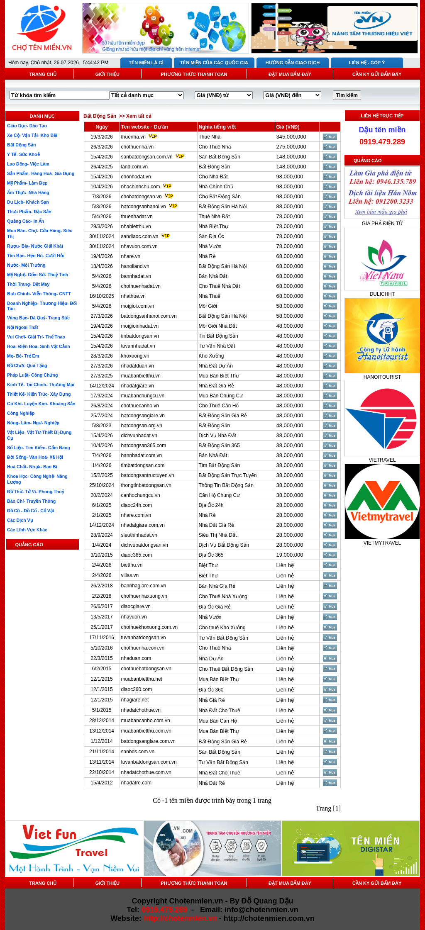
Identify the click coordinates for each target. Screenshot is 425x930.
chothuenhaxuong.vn (144, 596)
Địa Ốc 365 (211, 555)
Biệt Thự (208, 565)
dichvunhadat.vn (139, 435)
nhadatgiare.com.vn (143, 525)
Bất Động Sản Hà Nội (223, 206)
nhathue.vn (133, 296)
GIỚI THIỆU (107, 74)
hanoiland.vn (135, 266)
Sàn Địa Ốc (211, 236)
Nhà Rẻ (207, 256)
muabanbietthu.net (141, 679)
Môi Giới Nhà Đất (218, 326)
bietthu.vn (132, 565)
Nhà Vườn (210, 246)
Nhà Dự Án (211, 659)
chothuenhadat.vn (141, 286)
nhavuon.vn (134, 617)
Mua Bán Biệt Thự (219, 376)
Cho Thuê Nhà (215, 147)
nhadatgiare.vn (137, 386)
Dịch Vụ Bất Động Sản (224, 545)
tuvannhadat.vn (138, 346)
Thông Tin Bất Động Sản (226, 485)
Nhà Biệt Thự (213, 226)
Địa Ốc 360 (211, 690)
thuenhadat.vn (137, 216)
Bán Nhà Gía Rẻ (217, 586)
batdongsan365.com (143, 445)
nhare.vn (131, 256)
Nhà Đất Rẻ (212, 783)
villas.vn (130, 575)
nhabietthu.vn (136, 226)
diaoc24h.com (136, 505)
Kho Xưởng (211, 356)
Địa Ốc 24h (211, 505)
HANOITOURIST (382, 377)
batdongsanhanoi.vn (143, 206)
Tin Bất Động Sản (218, 336)
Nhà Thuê (209, 296)
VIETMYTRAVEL (382, 543)
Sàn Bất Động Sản (219, 157)
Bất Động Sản (214, 167)
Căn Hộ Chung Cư (219, 495)
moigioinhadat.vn (140, 326)
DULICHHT (382, 294)
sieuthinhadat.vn (139, 535)
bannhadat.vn (136, 276)
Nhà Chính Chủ (216, 187)
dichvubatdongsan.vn (144, 545)
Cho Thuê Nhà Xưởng (223, 596)
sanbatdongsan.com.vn (147, 157)
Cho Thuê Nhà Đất (219, 286)
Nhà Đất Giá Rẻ (216, 386)
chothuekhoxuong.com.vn (149, 627)
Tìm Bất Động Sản (219, 465)
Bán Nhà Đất (213, 276)
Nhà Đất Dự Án (216, 366)
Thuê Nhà (210, 137)
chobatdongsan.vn (141, 197)
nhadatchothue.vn (141, 710)
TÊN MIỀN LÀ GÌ (146, 62)
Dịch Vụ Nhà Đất (217, 435)
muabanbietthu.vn (141, 376)
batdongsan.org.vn (141, 425)
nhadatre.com (136, 783)
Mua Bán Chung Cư (221, 396)
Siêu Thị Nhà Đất (218, 535)
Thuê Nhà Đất (214, 216)
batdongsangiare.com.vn (148, 741)
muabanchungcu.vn (143, 396)
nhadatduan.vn (137, 366)
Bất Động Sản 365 (219, 445)
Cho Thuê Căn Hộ (219, 406)
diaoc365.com (136, 555)
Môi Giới (208, 306)
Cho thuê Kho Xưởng (222, 628)
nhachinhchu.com (140, 187)
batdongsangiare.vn (143, 416)
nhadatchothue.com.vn (146, 772)
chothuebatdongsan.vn (146, 669)
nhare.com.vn (136, 515)
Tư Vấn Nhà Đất (217, 346)
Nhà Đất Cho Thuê (219, 710)
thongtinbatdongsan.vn (146, 485)
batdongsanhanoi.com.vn (149, 316)
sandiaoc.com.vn (140, 236)
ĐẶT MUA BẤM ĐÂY (290, 74)
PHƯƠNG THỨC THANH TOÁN (194, 74)
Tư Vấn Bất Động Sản (223, 638)
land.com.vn (134, 167)
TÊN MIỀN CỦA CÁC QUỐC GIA (214, 62)
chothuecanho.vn (140, 406)
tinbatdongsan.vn (140, 336)
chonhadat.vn (136, 177)
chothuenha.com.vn (143, 648)
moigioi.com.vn (137, 306)
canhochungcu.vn (140, 495)
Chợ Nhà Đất (213, 177)
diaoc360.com (136, 689)
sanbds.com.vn (138, 752)
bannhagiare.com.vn (143, 586)
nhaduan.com (136, 658)
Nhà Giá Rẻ (212, 700)
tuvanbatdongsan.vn (143, 637)
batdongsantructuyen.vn (147, 475)
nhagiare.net (135, 700)
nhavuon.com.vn (139, 246)
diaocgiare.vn (136, 606)
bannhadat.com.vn (141, 455)
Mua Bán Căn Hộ (218, 721)
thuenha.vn (133, 137)
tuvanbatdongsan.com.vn (149, 762)
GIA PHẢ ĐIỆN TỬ (382, 223)
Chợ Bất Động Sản (220, 197)
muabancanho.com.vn (145, 720)
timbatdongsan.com (143, 465)
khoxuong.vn (135, 356)
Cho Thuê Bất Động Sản (226, 669)
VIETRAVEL (382, 460)
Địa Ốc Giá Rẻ (215, 607)
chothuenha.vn (137, 147)
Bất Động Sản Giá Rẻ (223, 416)
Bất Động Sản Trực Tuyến (228, 475)
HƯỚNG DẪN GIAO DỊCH (293, 62)
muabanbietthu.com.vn (146, 731)
